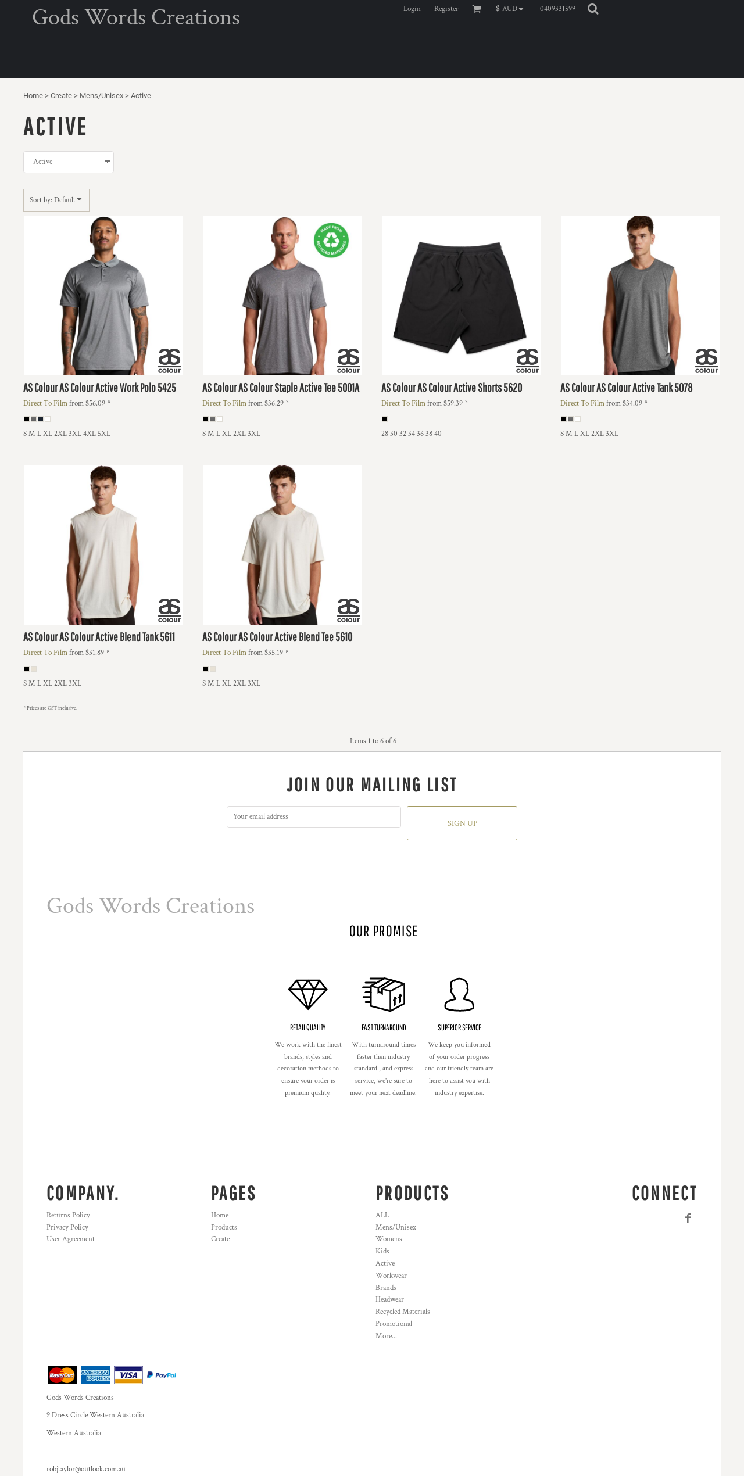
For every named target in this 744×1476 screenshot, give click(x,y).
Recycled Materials (402, 1312)
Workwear (391, 1276)
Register (446, 9)
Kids (382, 1251)
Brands (385, 1288)
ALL (382, 1215)
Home (33, 95)
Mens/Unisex (101, 95)
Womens (388, 1239)
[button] (512, 9)
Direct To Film (45, 404)
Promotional (393, 1324)
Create (61, 95)
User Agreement (70, 1239)
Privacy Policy (67, 1228)
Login (412, 9)
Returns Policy (68, 1215)
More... (386, 1336)
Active (385, 1264)
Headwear (389, 1300)
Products (224, 1228)
